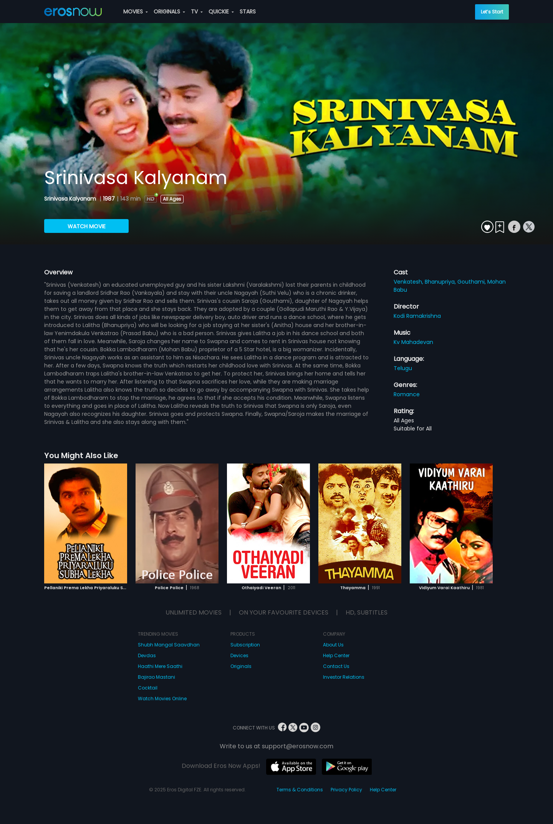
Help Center (336, 655)
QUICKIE (221, 11)
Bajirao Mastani (156, 677)
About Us (333, 644)
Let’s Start (492, 11)
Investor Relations (343, 677)
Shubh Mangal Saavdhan (169, 644)
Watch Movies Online (162, 698)
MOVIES (135, 11)
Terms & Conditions (299, 789)
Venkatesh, (409, 282)
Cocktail (147, 687)
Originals (241, 666)
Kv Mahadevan (413, 342)
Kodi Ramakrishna (417, 316)
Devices (239, 655)
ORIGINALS (169, 11)
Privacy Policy (346, 789)
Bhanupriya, (441, 282)
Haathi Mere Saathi (160, 666)
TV (197, 11)
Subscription (245, 644)
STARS (248, 11)
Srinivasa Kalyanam (71, 199)
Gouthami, (472, 282)
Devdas (147, 655)
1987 (109, 199)
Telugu (403, 368)
